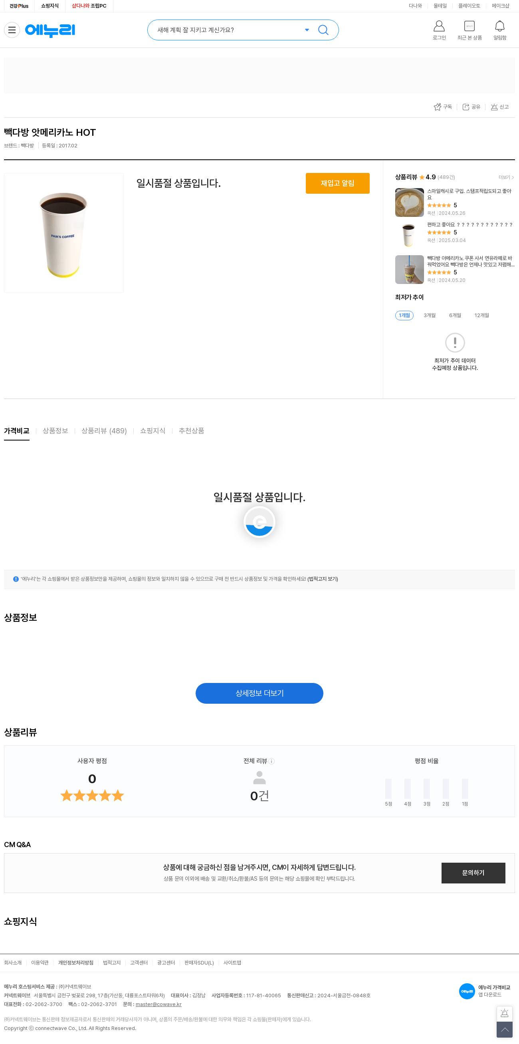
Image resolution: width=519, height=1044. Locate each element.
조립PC (89, 6)
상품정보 (55, 431)
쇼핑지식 (50, 6)
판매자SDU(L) (199, 963)
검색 (323, 30)
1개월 (404, 315)
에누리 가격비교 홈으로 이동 (50, 30)
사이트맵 (232, 963)
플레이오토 (469, 6)
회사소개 (13, 963)
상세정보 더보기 (260, 693)
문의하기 (473, 873)
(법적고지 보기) (322, 579)
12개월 (482, 315)
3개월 (430, 315)
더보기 (504, 177)
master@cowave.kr (159, 1004)
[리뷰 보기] (455, 202)
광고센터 (166, 963)
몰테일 (440, 6)
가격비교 (17, 431)
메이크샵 (500, 6)
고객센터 (139, 963)
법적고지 (112, 963)
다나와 (415, 6)
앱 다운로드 (487, 991)
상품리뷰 (104, 431)
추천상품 (191, 431)
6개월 (455, 315)
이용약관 (40, 963)
